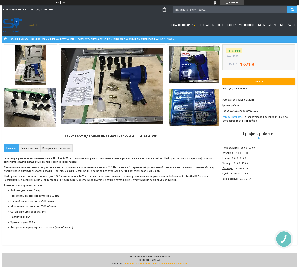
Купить (258, 81)
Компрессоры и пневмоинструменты (52, 39)
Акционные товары (281, 25)
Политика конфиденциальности (170, 263)
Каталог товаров (182, 25)
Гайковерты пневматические (93, 39)
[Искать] (292, 9)
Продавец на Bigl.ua (149, 259)
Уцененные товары (252, 25)
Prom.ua (166, 256)
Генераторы (206, 25)
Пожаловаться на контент (137, 263)
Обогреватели (226, 25)
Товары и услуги (18, 39)
